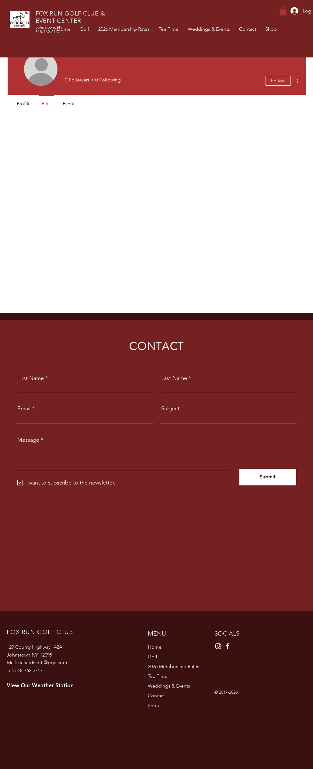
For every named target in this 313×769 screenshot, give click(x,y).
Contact (156, 695)
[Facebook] (227, 646)
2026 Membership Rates (173, 666)
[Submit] (267, 477)
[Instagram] (218, 646)
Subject (170, 408)
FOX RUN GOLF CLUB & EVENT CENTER (70, 17)
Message (28, 440)
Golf (152, 657)
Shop (153, 705)
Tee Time (158, 676)
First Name (30, 378)
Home (155, 647)
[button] (283, 11)
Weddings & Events (169, 686)
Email (23, 408)
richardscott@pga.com (42, 662)
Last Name (174, 378)
